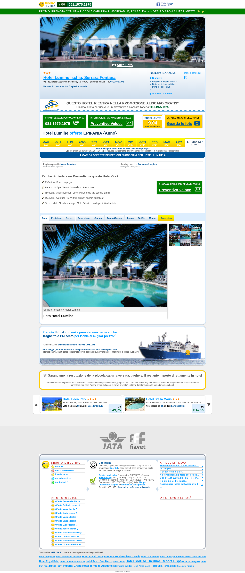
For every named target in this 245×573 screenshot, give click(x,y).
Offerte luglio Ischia (65, 525)
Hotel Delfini (119, 561)
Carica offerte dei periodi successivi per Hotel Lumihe (122, 155)
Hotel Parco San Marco (99, 561)
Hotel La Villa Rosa (150, 556)
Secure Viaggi (105, 477)
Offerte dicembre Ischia (66, 544)
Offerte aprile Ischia (65, 513)
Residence (60, 474)
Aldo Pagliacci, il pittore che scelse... (179, 475)
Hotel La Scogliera (191, 561)
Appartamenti (61, 478)
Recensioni (166, 218)
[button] (134, 487)
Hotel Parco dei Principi (183, 566)
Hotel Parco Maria (141, 566)
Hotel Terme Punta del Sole (192, 556)
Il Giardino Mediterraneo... (173, 481)
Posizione (56, 218)
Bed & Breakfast (63, 470)
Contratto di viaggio (108, 485)
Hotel (57, 466)
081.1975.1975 (80, 4)
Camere (98, 218)
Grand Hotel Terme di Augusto (93, 565)
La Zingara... (166, 469)
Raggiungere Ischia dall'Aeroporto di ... (179, 485)
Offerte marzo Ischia (65, 509)
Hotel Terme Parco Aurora (72, 561)
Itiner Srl (113, 468)
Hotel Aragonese (47, 556)
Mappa (152, 218)
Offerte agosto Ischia (65, 529)
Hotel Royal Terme (92, 556)
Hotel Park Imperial (61, 565)
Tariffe (141, 218)
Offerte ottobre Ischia (65, 536)
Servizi (69, 218)
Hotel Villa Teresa (161, 565)
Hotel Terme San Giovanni (68, 556)
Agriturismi (60, 482)
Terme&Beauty (114, 218)
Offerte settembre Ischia (67, 533)
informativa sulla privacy (133, 485)
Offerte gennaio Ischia (66, 501)
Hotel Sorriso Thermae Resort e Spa (154, 561)
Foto (44, 218)
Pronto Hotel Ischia (108, 475)
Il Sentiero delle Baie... (172, 472)
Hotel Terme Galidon (122, 566)
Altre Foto (125, 65)
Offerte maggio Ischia (65, 517)
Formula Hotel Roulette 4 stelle (122, 556)
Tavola (130, 218)
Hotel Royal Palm (49, 561)
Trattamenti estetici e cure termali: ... (179, 465)
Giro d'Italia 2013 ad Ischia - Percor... (179, 478)
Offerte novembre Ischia (67, 540)
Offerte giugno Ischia (65, 521)
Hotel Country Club (169, 556)
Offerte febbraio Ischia (66, 505)
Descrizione (84, 218)
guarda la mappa (162, 93)
